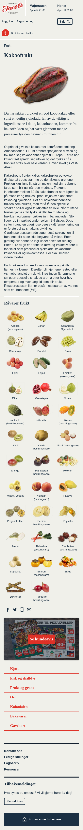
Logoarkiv (11, 763)
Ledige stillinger (16, 757)
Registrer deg (25, 21)
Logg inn (7, 21)
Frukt (7, 45)
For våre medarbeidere (41, 819)
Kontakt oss (13, 751)
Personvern (13, 769)
